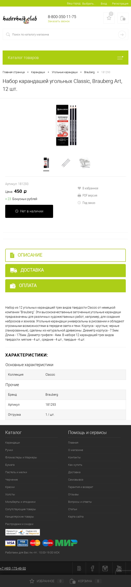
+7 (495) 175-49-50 (13, 568)
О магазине (75, 450)
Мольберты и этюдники (20, 501)
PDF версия (87, 195)
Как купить (75, 464)
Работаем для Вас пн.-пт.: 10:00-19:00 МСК (32, 552)
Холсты (10, 494)
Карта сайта (76, 516)
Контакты (74, 457)
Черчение (11, 479)
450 (17, 191)
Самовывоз (75, 479)
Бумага (10, 464)
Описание (26, 255)
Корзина (86, 581)
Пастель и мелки (16, 472)
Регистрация (120, 3)
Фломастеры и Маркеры (21, 457)
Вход (104, 3)
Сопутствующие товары (20, 509)
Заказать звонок (59, 21)
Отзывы (73, 494)
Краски (10, 487)
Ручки (9, 450)
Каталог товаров (65, 57)
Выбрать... (89, 3)
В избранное (87, 188)
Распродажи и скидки (19, 524)
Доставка (27, 270)
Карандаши (12, 442)
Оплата (23, 285)
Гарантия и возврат (80, 487)
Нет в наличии (29, 211)
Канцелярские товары (19, 516)
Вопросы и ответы (80, 501)
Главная (73, 442)
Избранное (47, 581)
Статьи (72, 509)
